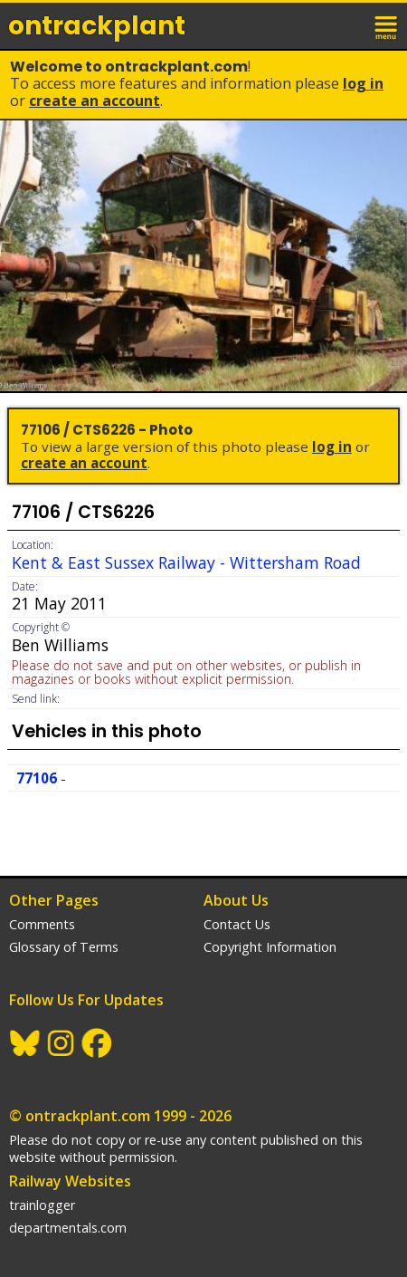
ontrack (96, 25)
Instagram (61, 1043)
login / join (347, 25)
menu (387, 25)
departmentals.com (68, 1227)
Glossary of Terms (63, 946)
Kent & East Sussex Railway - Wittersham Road (186, 562)
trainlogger (42, 1205)
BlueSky (25, 1043)
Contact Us (237, 924)
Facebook (97, 1043)
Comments (42, 924)
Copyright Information (270, 946)
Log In (363, 83)
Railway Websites (70, 1181)
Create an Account (94, 100)
